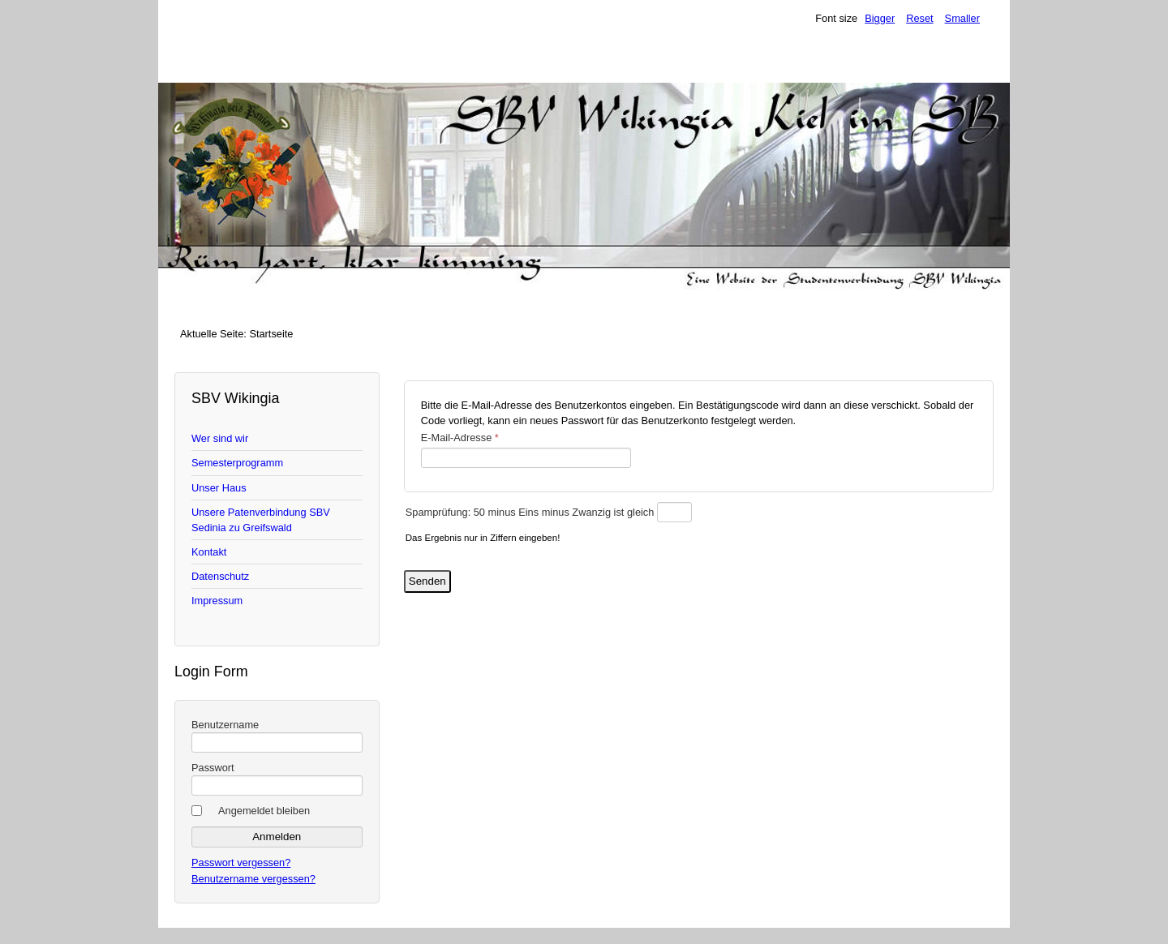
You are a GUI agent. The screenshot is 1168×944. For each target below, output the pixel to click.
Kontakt (208, 552)
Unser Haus (219, 488)
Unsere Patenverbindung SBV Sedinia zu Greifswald (260, 520)
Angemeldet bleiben (264, 811)
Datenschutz (220, 576)
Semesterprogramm (237, 463)
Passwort (212, 768)
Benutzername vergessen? (253, 879)
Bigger (880, 18)
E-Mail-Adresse (460, 437)
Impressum (217, 600)
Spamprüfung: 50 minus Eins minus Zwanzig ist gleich (531, 512)
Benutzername (225, 725)
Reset (919, 18)
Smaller (962, 18)
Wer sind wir (219, 438)
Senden (427, 581)
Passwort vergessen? (240, 862)
